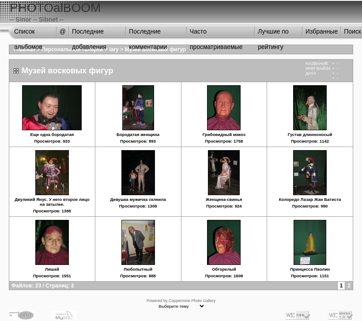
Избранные (321, 31)
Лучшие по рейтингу (273, 33)
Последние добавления (89, 33)
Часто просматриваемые (216, 33)
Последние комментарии (148, 33)
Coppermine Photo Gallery (192, 300)
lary (113, 49)
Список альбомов (28, 33)
